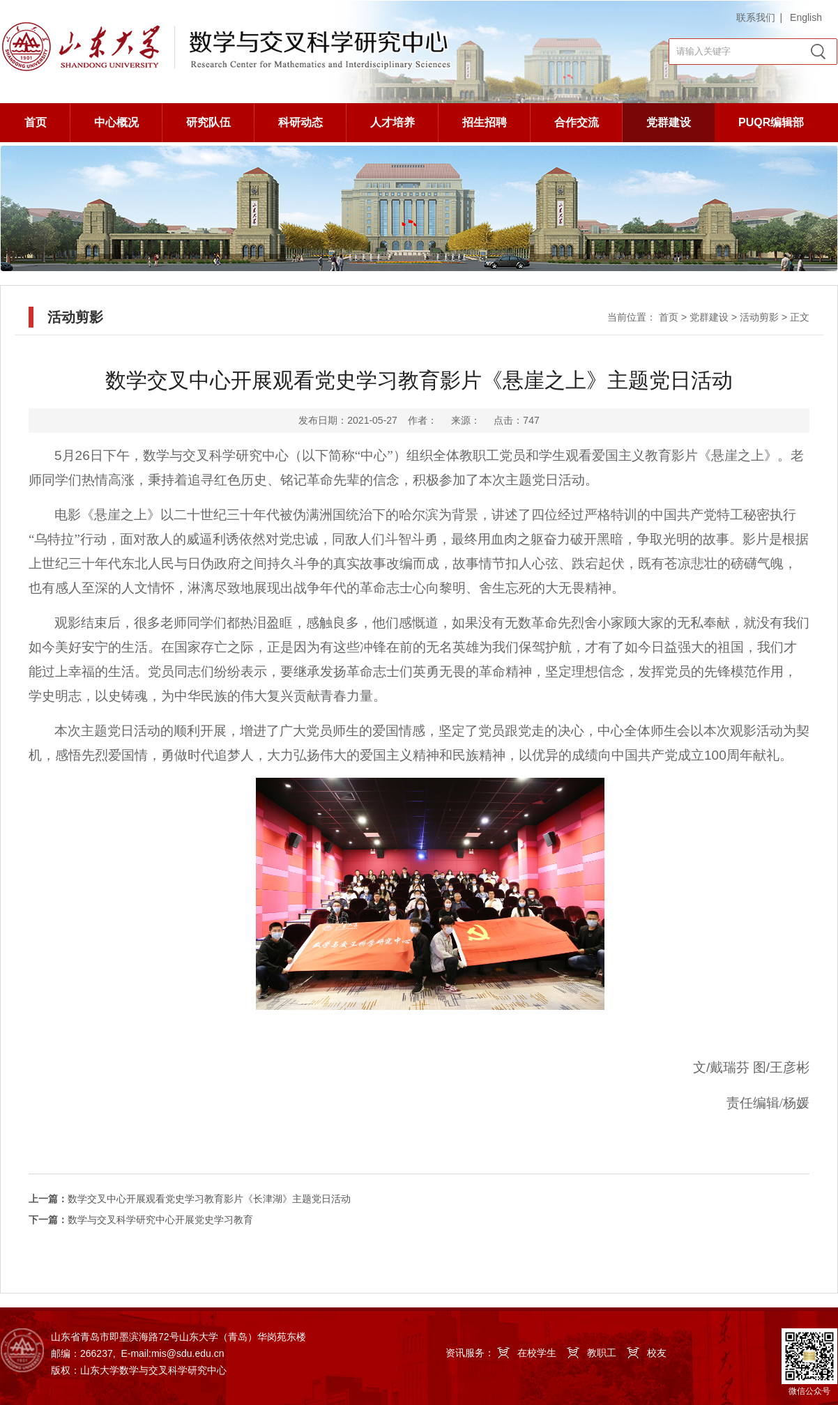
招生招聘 (484, 122)
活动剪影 (759, 317)
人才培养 (392, 122)
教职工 (601, 1352)
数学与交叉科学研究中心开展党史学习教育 (141, 1219)
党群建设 (668, 122)
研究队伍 (208, 122)
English (806, 17)
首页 (35, 122)
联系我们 (755, 17)
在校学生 (536, 1352)
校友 (656, 1352)
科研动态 (300, 122)
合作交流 (576, 122)
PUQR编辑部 (771, 122)
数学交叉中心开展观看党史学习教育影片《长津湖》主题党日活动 (190, 1198)
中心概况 (116, 122)
